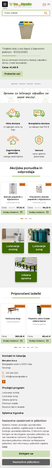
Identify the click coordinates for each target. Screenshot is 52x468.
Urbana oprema (9, 400)
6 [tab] (36, 347)
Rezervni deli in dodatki (13, 407)
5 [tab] (32, 347)
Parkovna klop (13, 318)
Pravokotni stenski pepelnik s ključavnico (39, 198)
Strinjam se (26, 453)
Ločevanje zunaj (10, 396)
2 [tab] (26, 218)
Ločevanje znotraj (10, 392)
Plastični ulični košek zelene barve (39, 319)
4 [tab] (28, 347)
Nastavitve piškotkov (26, 462)
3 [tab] (30, 218)
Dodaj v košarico (13, 212)
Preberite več (12, 74)
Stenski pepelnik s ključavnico (13, 198)
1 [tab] (22, 218)
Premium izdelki (10, 403)
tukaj (4, 446)
